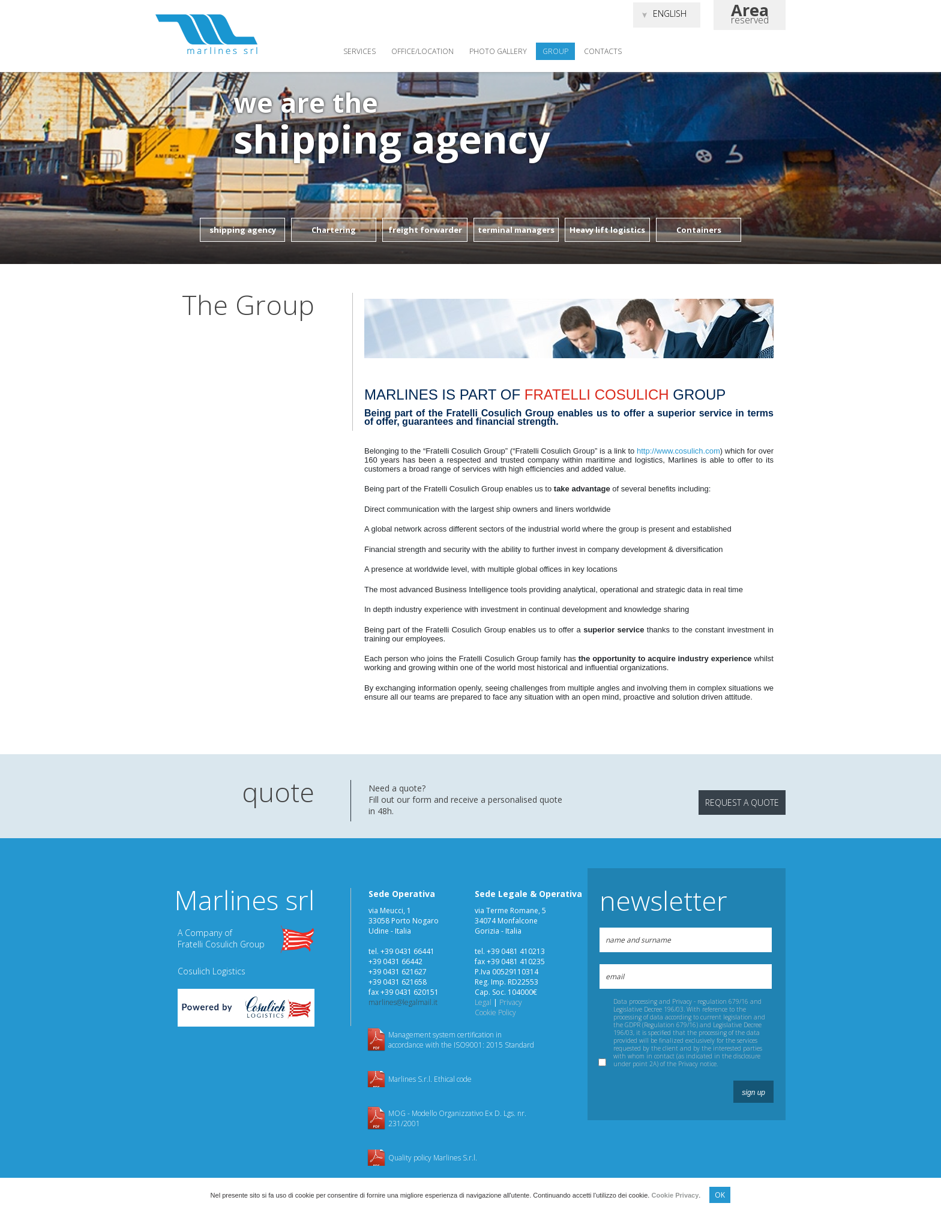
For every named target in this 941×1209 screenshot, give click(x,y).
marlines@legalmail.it (402, 1002)
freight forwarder (425, 229)
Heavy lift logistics (607, 229)
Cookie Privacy (675, 1195)
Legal (483, 1002)
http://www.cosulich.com (678, 450)
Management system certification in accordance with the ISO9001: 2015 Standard (461, 1040)
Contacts (603, 51)
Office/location (422, 51)
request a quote (742, 802)
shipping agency (242, 229)
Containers (698, 229)
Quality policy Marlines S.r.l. (432, 1158)
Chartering (333, 229)
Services (359, 51)
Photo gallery (498, 51)
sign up (753, 1092)
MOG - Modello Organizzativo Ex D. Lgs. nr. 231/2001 (457, 1118)
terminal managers (516, 229)
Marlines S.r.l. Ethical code (430, 1079)
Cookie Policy (495, 1012)
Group (555, 51)
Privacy (510, 1002)
